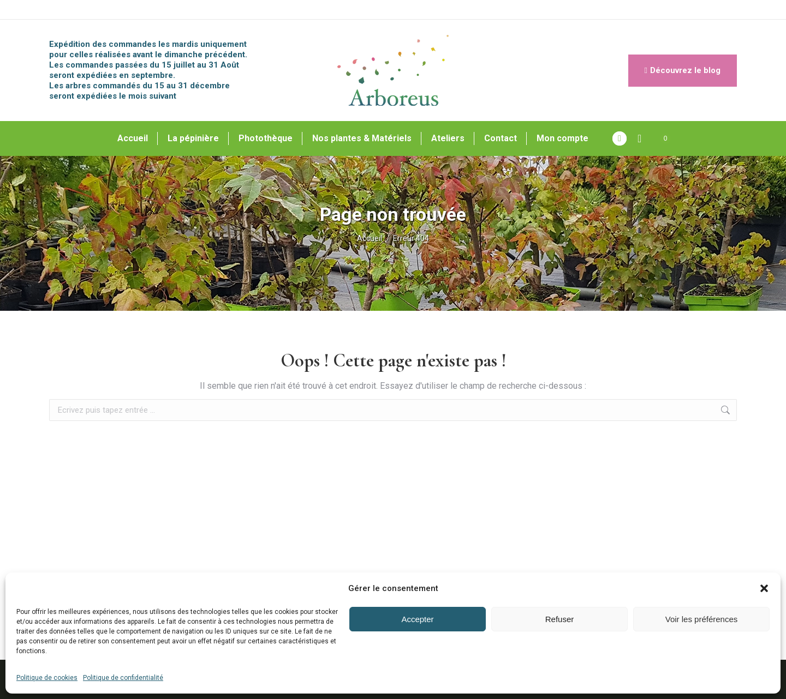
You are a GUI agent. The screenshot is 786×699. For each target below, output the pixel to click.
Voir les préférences (701, 619)
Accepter (417, 619)
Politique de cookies (47, 678)
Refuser (559, 619)
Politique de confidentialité (123, 678)
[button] (764, 588)
